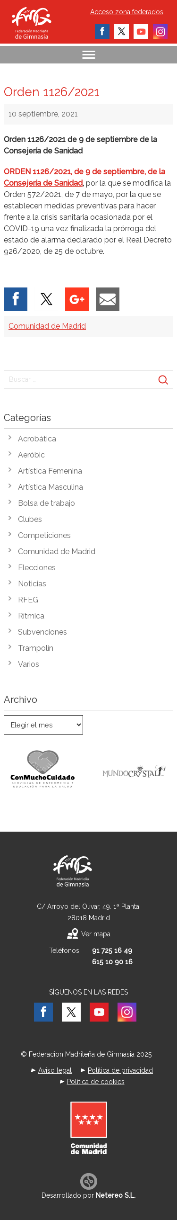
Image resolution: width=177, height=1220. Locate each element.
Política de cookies (96, 1081)
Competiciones (44, 535)
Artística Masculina (50, 487)
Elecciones (37, 567)
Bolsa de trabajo (46, 503)
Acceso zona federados (126, 12)
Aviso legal (55, 1070)
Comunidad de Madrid (47, 326)
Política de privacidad (120, 1070)
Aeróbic (31, 454)
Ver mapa (95, 934)
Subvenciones (42, 632)
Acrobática (37, 438)
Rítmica (31, 615)
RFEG (28, 599)
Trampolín (35, 648)
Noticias (32, 583)
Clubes (30, 519)
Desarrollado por (88, 1195)
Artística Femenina (50, 470)
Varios (28, 664)
